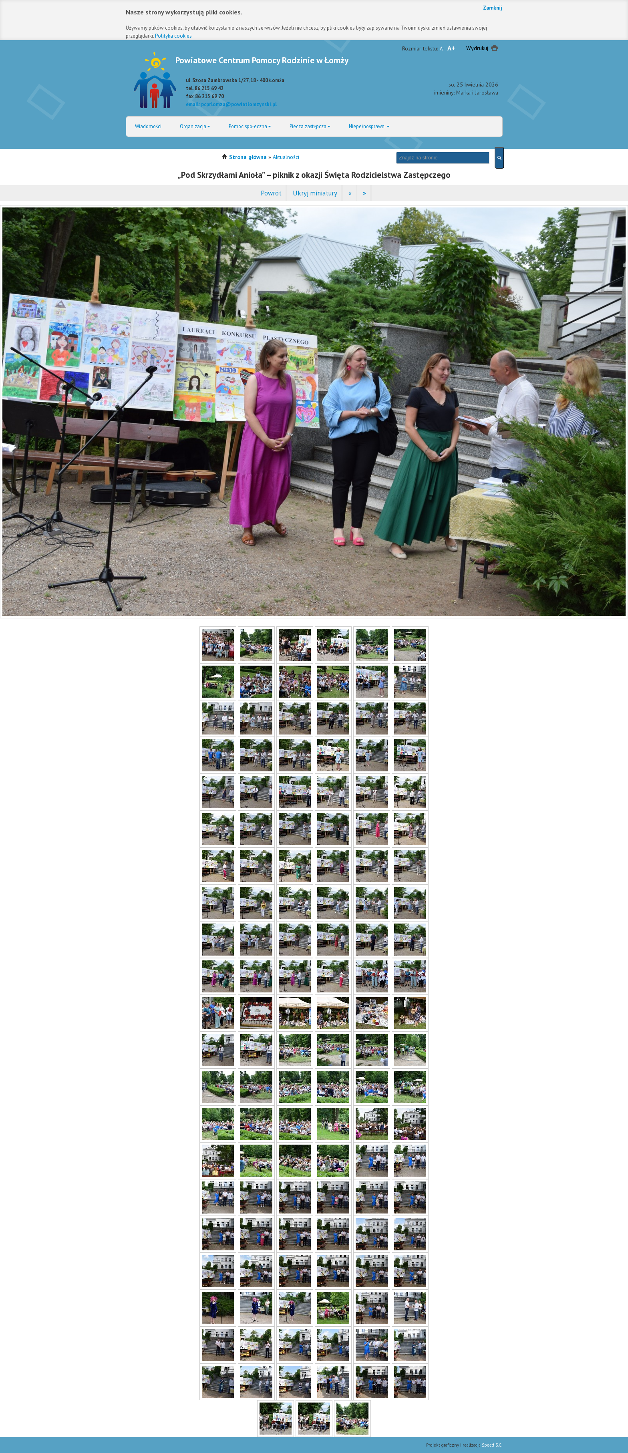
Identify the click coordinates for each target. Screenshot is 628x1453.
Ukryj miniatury (315, 193)
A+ (451, 48)
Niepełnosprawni (369, 126)
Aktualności (286, 157)
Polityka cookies (173, 35)
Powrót (271, 193)
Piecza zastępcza (310, 126)
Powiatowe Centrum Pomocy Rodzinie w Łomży (261, 60)
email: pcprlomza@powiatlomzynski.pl (231, 104)
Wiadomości (148, 126)
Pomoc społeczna (250, 126)
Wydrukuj (477, 48)
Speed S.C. (492, 1445)
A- (442, 48)
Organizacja (195, 126)
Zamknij (492, 7)
